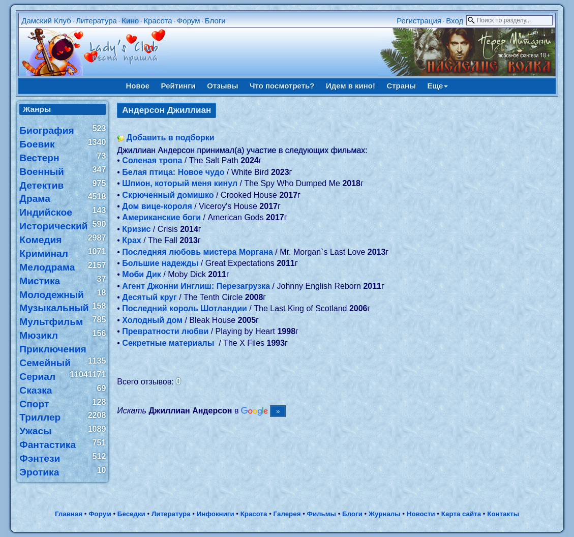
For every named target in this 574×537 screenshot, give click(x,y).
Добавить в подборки (171, 137)
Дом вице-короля (157, 206)
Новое (138, 85)
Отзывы (222, 85)
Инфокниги (215, 514)
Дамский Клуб (46, 20)
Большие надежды (160, 263)
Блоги (215, 20)
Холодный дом (152, 320)
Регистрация (419, 20)
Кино (130, 20)
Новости (421, 514)
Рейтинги (178, 85)
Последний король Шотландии (184, 308)
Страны (401, 85)
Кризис (136, 229)
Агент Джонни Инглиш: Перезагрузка (196, 286)
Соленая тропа (152, 160)
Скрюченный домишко (168, 195)
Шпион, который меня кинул (179, 183)
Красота (157, 20)
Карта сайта (461, 514)
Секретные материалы (169, 343)
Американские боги (161, 217)
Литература (96, 20)
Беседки (131, 514)
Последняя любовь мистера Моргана (197, 252)
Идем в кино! (350, 85)
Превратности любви (165, 331)
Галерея (287, 514)
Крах (131, 240)
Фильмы (321, 514)
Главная (68, 514)
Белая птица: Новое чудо (173, 172)
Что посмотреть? (282, 85)
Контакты (503, 514)
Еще (437, 85)
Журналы (385, 514)
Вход (454, 20)
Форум (188, 20)
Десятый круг (149, 297)
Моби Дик (141, 274)
